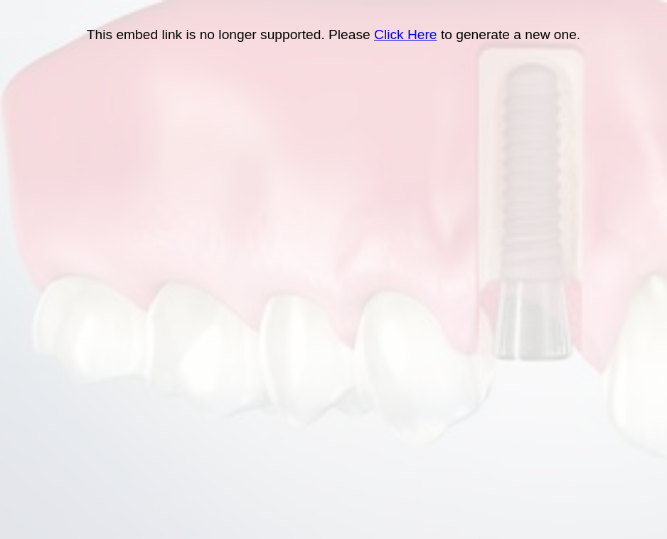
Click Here (405, 34)
